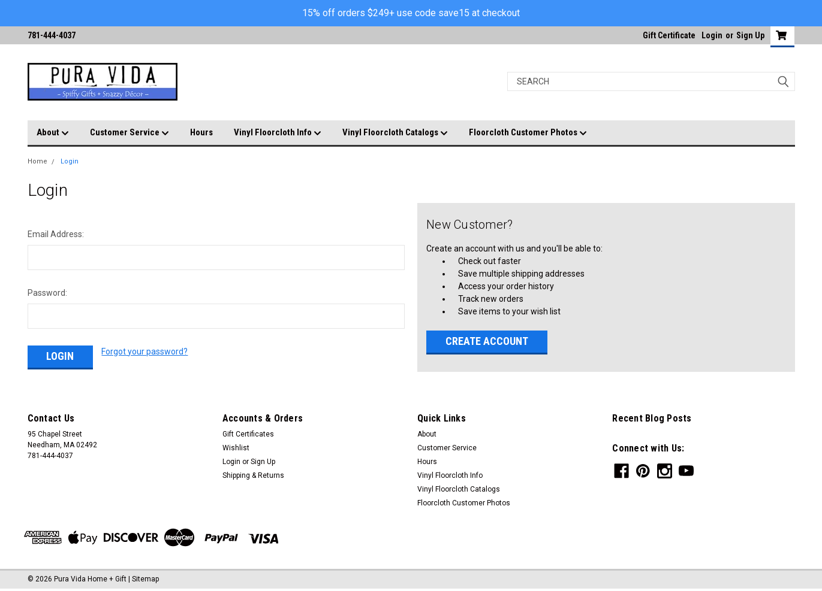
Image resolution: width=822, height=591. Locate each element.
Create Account (486, 341)
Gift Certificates (248, 434)
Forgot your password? (144, 351)
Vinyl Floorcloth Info (277, 133)
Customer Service (129, 133)
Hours (201, 132)
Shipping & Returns (253, 475)
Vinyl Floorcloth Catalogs (395, 133)
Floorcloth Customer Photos (528, 133)
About (53, 133)
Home (37, 161)
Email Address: (56, 234)
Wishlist (235, 448)
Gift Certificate (669, 35)
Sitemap (145, 579)
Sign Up (750, 35)
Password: (47, 293)
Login (711, 35)
